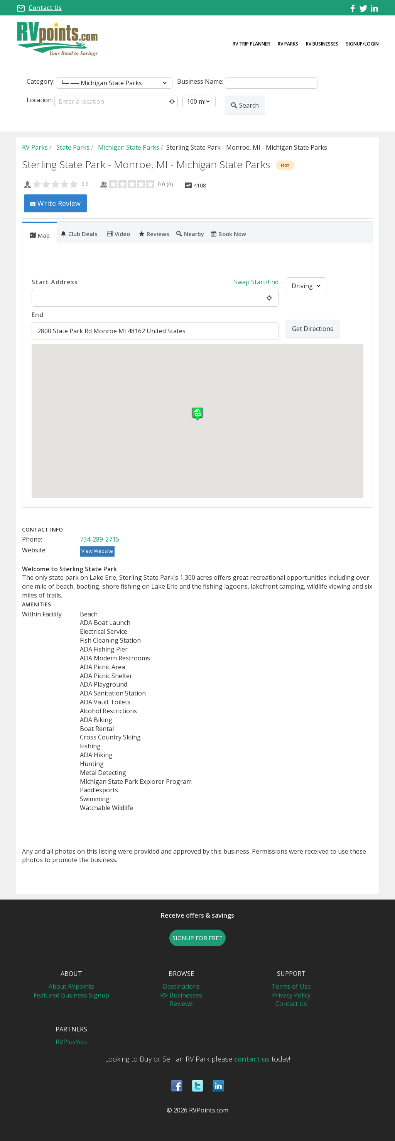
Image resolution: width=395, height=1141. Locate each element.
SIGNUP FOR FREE (197, 938)
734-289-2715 (99, 539)
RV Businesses (322, 44)
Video (118, 233)
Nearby (190, 233)
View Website (97, 550)
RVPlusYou (71, 1042)
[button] (197, 414)
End (37, 315)
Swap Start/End (256, 282)
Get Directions (312, 328)
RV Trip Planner (251, 44)
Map (40, 235)
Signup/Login (362, 44)
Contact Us (45, 7)
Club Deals (79, 233)
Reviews (154, 233)
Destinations (181, 986)
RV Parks (288, 44)
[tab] (39, 232)
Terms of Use (291, 986)
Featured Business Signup (71, 995)
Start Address (55, 282)
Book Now (228, 233)
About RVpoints (71, 986)
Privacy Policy (291, 995)
